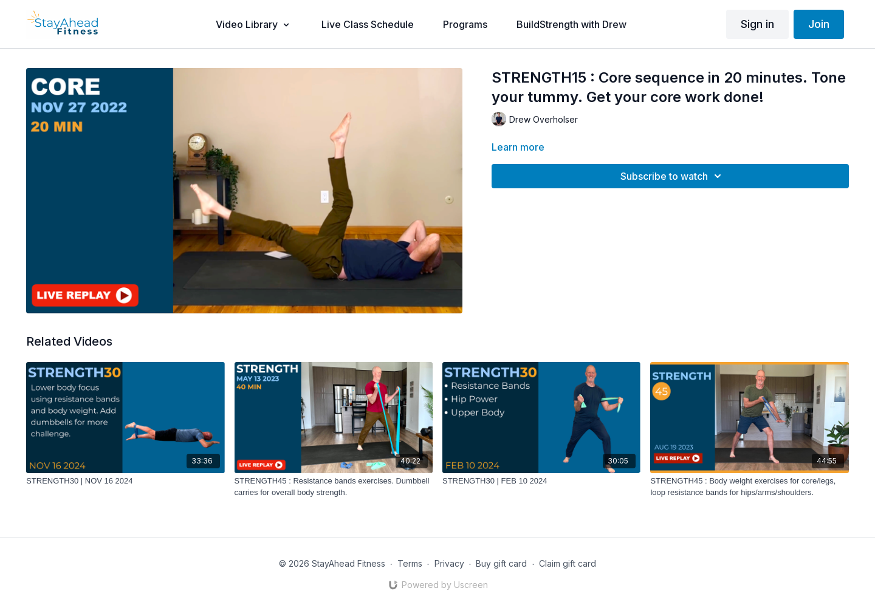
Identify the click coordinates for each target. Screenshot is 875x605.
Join (818, 24)
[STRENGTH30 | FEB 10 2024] (541, 481)
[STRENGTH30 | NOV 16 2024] (125, 481)
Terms (409, 563)
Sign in (757, 24)
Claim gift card (567, 563)
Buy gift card (501, 563)
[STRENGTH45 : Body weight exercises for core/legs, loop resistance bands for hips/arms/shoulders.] (749, 487)
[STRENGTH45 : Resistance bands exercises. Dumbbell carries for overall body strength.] (334, 487)
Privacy (449, 563)
